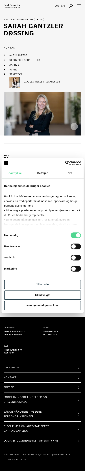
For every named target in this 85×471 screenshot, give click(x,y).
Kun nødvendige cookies (43, 305)
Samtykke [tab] (15, 172)
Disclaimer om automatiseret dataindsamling (26, 428)
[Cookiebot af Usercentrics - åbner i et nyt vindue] (65, 163)
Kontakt (10, 377)
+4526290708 (18, 55)
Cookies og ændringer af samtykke (31, 440)
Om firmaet (12, 367)
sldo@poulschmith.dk (24, 60)
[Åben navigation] (78, 5)
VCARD (13, 69)
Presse (9, 387)
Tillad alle (42, 284)
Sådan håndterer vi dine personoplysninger (23, 414)
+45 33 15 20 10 (16, 459)
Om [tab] (69, 172)
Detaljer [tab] (42, 172)
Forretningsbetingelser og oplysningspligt (25, 399)
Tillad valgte (42, 295)
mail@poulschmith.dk (59, 455)
